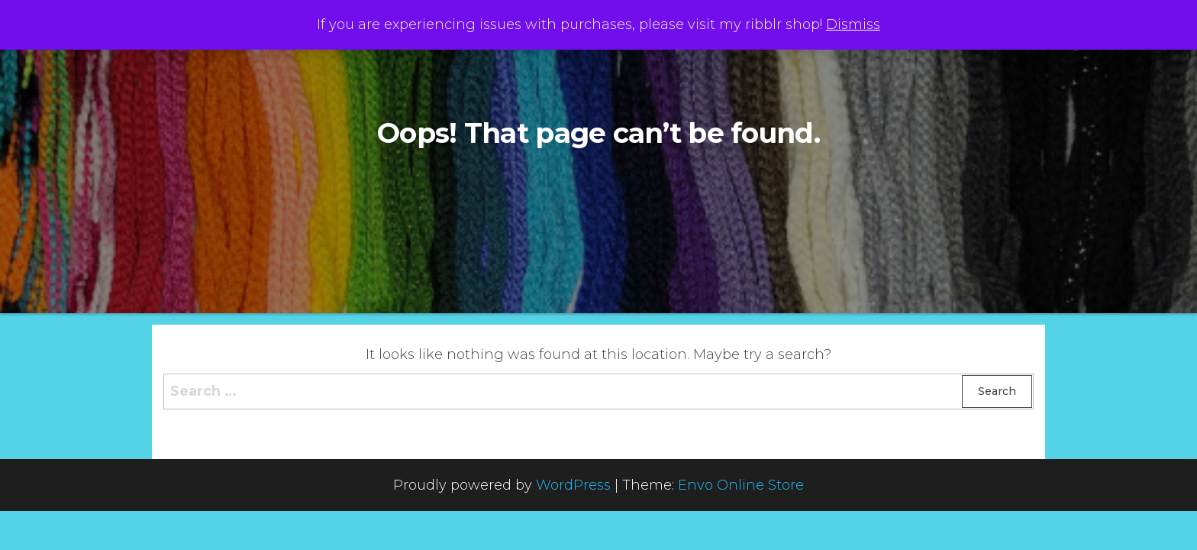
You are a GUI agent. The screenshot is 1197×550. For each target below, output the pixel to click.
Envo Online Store (741, 485)
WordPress (573, 485)
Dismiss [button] (853, 24)
